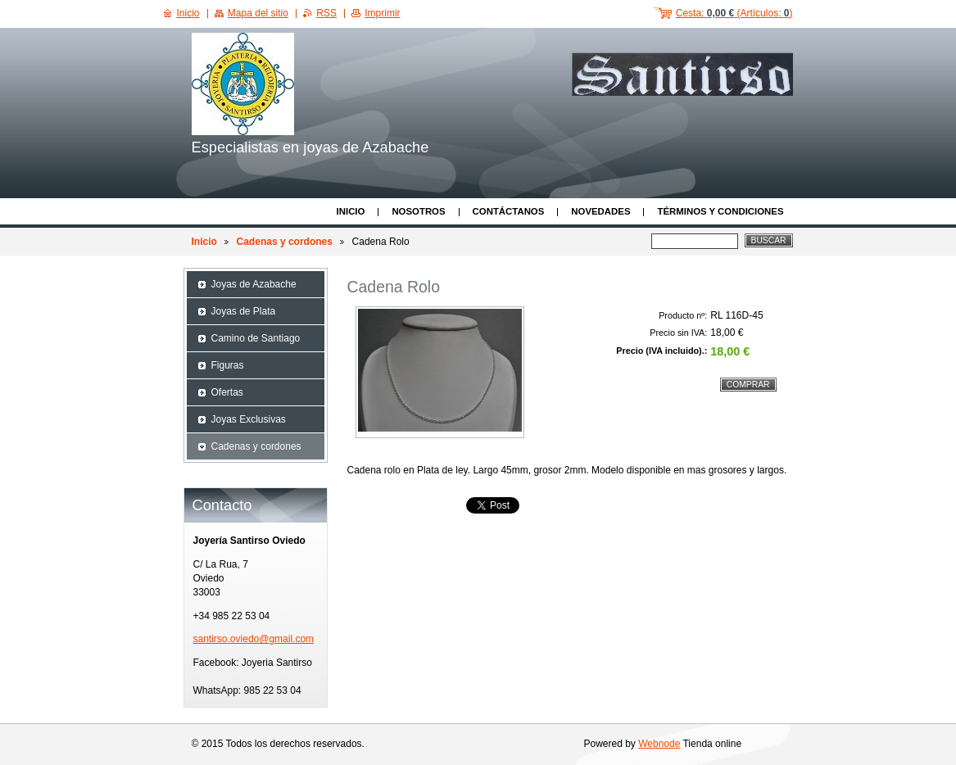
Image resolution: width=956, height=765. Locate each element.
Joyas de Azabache (254, 284)
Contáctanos (509, 211)
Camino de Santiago (256, 338)
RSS (326, 13)
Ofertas (227, 392)
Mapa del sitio (258, 13)
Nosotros (418, 211)
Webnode (659, 743)
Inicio (351, 211)
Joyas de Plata (243, 311)
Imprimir (382, 13)
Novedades (600, 211)
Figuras (227, 365)
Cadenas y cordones (285, 241)
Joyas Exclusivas (248, 419)
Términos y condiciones (720, 211)
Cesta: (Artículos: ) (734, 13)
